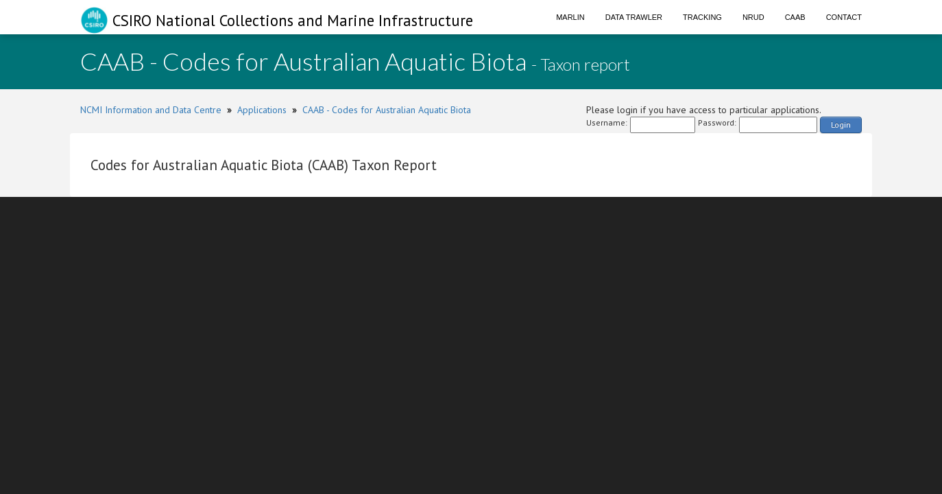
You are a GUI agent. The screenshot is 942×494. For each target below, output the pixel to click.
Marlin (570, 17)
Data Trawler (633, 17)
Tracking (702, 17)
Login (841, 124)
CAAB (795, 17)
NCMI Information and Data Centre (150, 110)
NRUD (753, 17)
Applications (262, 110)
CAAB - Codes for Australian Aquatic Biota (386, 110)
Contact (844, 17)
